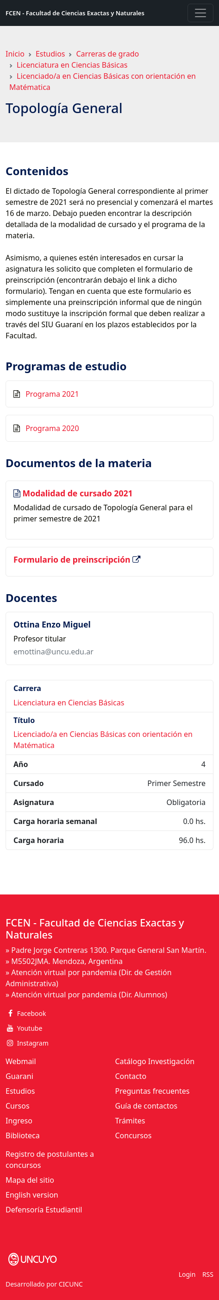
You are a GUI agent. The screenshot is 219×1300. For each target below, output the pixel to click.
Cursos (18, 1106)
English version (32, 1195)
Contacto (131, 1076)
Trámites (130, 1121)
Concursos (133, 1135)
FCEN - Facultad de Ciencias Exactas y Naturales (75, 13)
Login (187, 1274)
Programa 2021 (52, 394)
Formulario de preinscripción (72, 559)
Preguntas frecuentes (152, 1091)
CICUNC (71, 1284)
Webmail (21, 1061)
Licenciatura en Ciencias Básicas (72, 65)
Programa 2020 (52, 428)
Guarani (19, 1076)
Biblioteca (23, 1135)
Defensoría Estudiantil (44, 1210)
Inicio (15, 54)
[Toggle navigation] (200, 13)
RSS (207, 1274)
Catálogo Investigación (155, 1061)
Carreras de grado (107, 54)
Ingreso (19, 1121)
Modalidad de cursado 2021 (78, 493)
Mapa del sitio (30, 1180)
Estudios (50, 54)
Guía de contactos (146, 1106)
